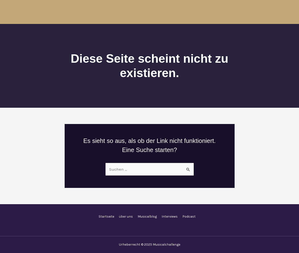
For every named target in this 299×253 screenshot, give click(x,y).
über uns (172, 12)
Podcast (271, 12)
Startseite (144, 12)
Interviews (241, 12)
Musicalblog (204, 12)
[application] (218, 12)
